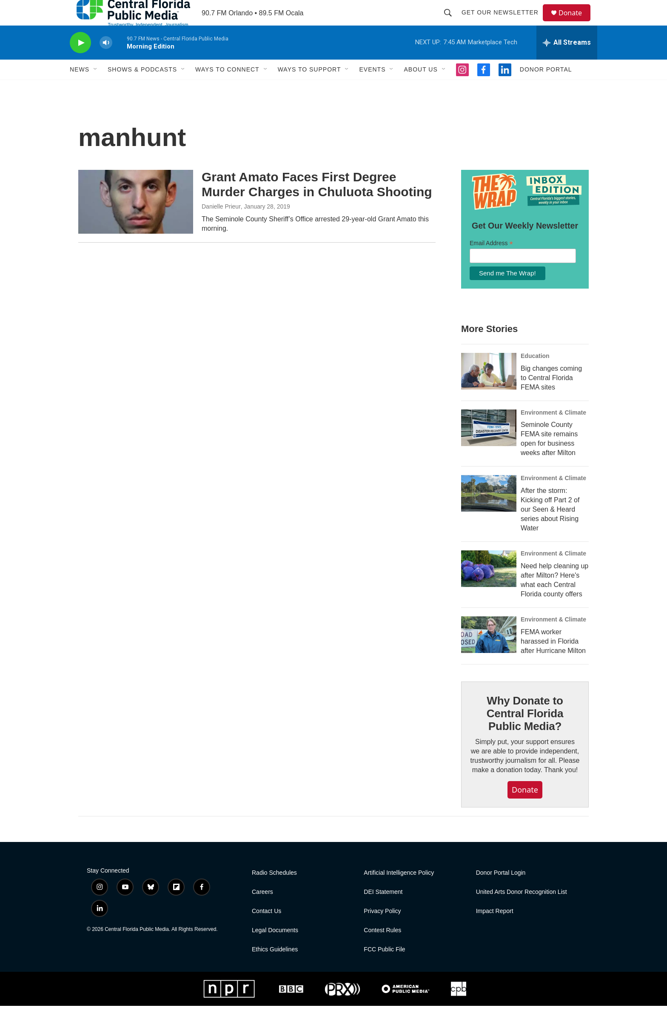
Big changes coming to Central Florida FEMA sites (551, 397)
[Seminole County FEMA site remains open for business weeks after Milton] (488, 447)
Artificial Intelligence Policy (399, 892)
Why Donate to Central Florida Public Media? (525, 732)
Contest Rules (382, 949)
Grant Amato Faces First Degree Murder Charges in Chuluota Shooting (317, 203)
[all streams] (566, 62)
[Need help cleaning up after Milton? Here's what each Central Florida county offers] (488, 588)
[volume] (106, 62)
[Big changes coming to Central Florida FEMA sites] (488, 390)
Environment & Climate (553, 431)
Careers (262, 911)
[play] (80, 62)
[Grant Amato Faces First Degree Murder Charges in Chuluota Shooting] (135, 221)
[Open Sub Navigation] (95, 88)
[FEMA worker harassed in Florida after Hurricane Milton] (488, 654)
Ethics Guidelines (275, 968)
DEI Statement (383, 911)
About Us (420, 88)
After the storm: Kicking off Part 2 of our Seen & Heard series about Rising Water (550, 528)
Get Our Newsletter (503, 22)
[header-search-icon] (452, 22)
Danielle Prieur (221, 225)
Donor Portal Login (501, 892)
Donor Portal (546, 88)
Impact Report (494, 930)
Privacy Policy (382, 930)
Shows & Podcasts (142, 88)
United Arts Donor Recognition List (521, 911)
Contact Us (266, 930)
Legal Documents (275, 949)
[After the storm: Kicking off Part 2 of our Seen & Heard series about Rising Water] (488, 512)
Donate (575, 22)
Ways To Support (309, 88)
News (79, 88)
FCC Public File (384, 968)
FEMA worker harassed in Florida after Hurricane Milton (553, 660)
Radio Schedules (274, 892)
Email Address (491, 262)
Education (535, 375)
